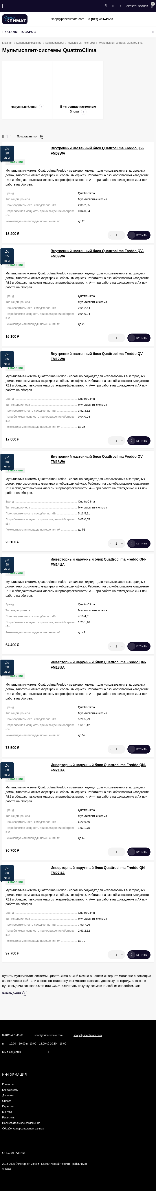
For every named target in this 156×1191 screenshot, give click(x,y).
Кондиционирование (28, 42)
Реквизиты (8, 1117)
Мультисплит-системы (81, 42)
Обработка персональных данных (23, 1128)
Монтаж (7, 1112)
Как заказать (10, 1090)
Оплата (6, 1101)
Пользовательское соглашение (21, 1123)
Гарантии (7, 1106)
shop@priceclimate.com (87, 1035)
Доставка (8, 1095)
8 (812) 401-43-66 (100, 19)
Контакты (8, 1084)
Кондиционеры (54, 42)
